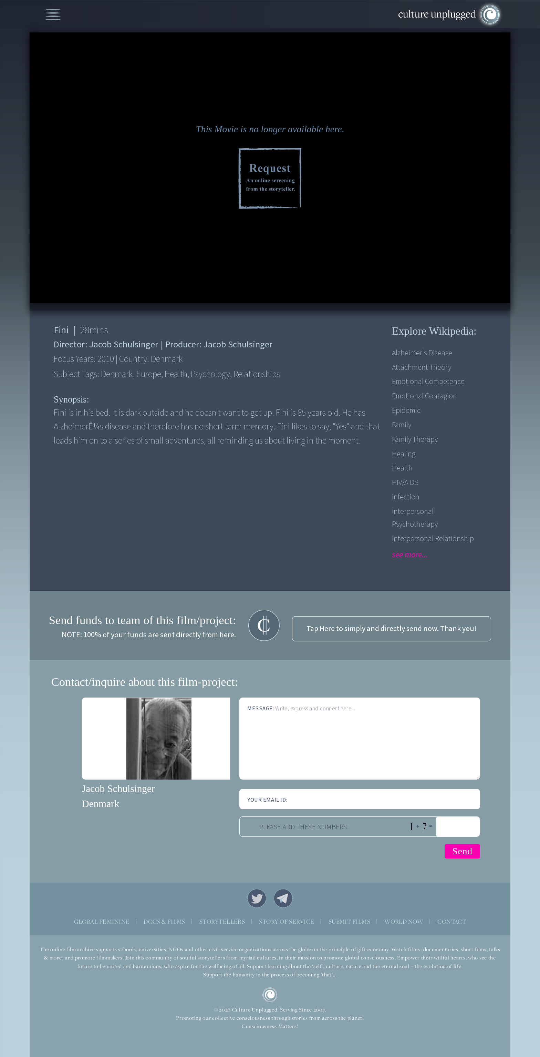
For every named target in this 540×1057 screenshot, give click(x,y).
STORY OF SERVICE (286, 921)
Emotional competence (428, 381)
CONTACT (451, 921)
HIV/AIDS (405, 482)
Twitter (256, 898)
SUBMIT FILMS (350, 921)
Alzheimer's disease (422, 353)
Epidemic (406, 410)
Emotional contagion (424, 396)
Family (401, 425)
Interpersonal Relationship (433, 538)
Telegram (283, 898)
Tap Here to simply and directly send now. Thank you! (392, 628)
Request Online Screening (269, 179)
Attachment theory (421, 367)
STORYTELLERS (222, 921)
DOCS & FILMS (164, 921)
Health (402, 468)
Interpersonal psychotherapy (415, 518)
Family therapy (415, 439)
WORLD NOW (403, 921)
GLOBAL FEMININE (102, 921)
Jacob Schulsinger (118, 788)
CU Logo (269, 994)
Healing (403, 454)
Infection (405, 497)
